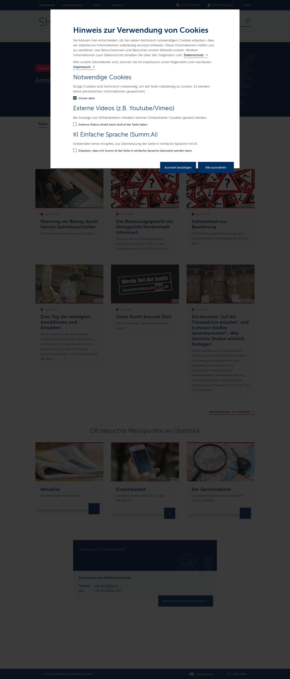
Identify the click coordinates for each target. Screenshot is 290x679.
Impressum (82, 67)
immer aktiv (86, 98)
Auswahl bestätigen (178, 167)
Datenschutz (194, 55)
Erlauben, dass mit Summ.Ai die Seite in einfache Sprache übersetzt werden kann (135, 150)
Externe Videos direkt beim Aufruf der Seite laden (112, 124)
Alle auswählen (215, 167)
